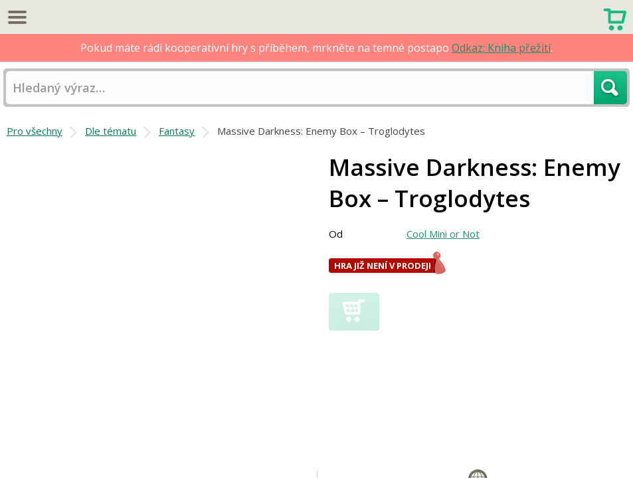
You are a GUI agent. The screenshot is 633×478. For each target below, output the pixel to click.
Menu (17, 17)
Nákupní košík (615, 18)
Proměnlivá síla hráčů (444, 444)
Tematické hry (361, 444)
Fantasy (177, 130)
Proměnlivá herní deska (459, 458)
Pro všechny (34, 130)
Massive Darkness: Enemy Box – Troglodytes (321, 130)
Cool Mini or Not (443, 233)
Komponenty (524, 444)
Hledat (610, 87)
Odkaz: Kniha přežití (501, 47)
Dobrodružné (545, 458)
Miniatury (577, 444)
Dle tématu (110, 130)
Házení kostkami (366, 458)
